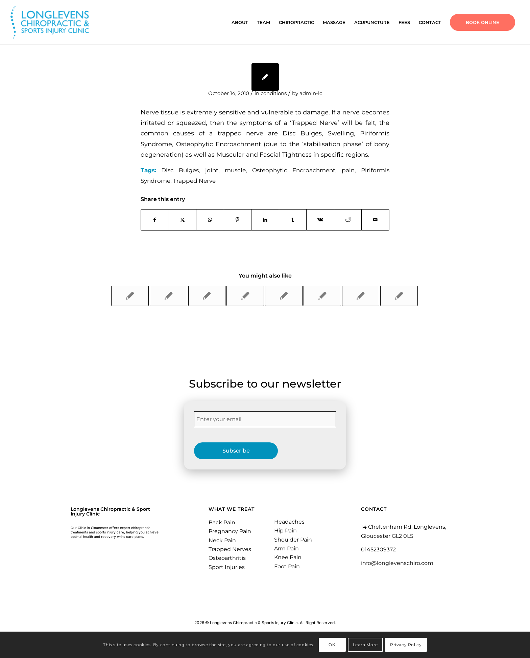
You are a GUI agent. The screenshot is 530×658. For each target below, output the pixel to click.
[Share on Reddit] (348, 220)
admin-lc (310, 93)
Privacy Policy (405, 644)
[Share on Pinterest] (237, 220)
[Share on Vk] (320, 220)
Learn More (365, 644)
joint (211, 170)
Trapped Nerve (194, 180)
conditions (274, 93)
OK (332, 644)
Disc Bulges (180, 170)
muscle (235, 170)
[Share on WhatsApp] (210, 220)
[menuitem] (239, 22)
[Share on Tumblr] (293, 220)
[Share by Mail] (375, 220)
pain (348, 170)
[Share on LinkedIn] (265, 220)
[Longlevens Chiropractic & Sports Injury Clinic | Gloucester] (58, 22)
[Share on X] (182, 220)
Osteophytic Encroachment (293, 170)
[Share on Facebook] (155, 220)
